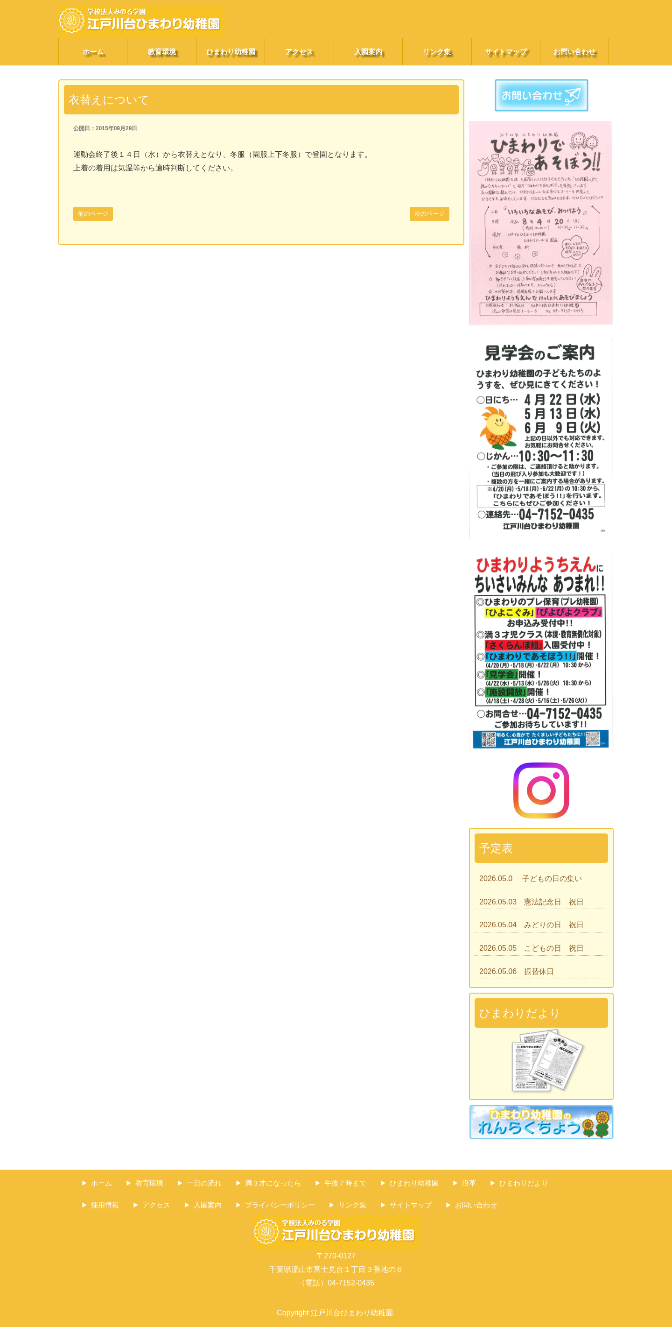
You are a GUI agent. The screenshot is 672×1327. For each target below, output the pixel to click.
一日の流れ (204, 1183)
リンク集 (437, 52)
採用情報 (105, 1205)
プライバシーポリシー (280, 1205)
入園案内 (368, 52)
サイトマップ (506, 52)
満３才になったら (273, 1183)
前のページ (93, 213)
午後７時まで (345, 1183)
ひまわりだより (523, 1183)
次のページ (429, 213)
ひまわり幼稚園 (230, 52)
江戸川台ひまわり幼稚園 (352, 1313)
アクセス (299, 52)
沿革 (469, 1183)
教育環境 (162, 52)
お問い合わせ (574, 52)
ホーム (93, 52)
